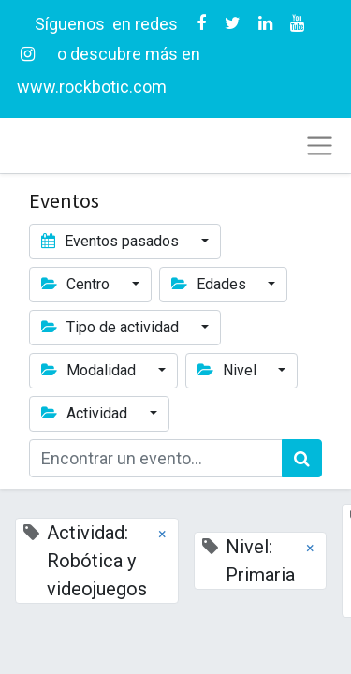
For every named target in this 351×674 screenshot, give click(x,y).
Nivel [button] (228, 370)
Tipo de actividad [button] (112, 327)
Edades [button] (210, 284)
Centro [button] (77, 284)
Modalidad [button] (90, 370)
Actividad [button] (86, 413)
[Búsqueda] (302, 458)
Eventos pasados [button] (112, 241)
